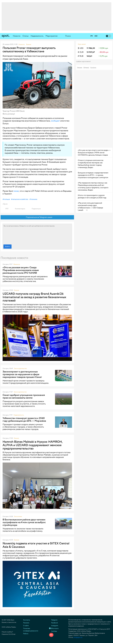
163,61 (89, 56)
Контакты (93, 67)
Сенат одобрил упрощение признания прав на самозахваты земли (24, 396)
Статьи (25, 36)
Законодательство (20, 368)
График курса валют (84, 61)
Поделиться (35, 209)
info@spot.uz (77, 637)
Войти (7, 247)
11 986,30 (91, 48)
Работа (25, 634)
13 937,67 (91, 52)
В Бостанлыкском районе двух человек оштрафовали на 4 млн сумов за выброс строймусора (24, 522)
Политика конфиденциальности (30, 630)
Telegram (53, 620)
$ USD (80, 48)
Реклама (79, 67)
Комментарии (18, 209)
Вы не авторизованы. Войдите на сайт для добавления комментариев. (37, 234)
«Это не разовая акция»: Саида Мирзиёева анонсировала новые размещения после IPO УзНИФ (21, 270)
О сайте (26, 625)
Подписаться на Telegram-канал (37, 217)
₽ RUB (80, 56)
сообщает (55, 121)
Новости (16, 36)
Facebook (53, 623)
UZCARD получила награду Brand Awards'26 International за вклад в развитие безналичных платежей (34, 297)
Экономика (18, 516)
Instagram (53, 625)
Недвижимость (37, 36)
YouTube (53, 631)
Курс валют (82, 44)
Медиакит (86, 67)
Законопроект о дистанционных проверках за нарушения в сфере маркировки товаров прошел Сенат (22, 374)
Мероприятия (52, 36)
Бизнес (16, 290)
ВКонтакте (53, 628)
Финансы (16, 264)
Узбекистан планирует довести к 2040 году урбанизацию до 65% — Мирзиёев (24, 419)
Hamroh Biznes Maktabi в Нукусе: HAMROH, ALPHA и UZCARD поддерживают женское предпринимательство (33, 445)
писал (16, 191)
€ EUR (81, 52)
